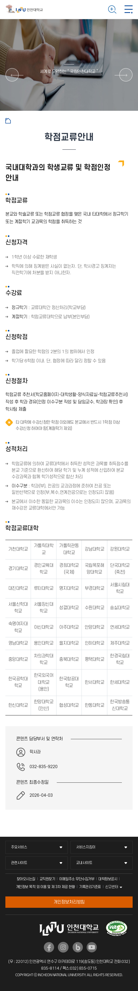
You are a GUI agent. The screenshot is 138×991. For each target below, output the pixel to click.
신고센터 (111, 887)
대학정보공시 (107, 879)
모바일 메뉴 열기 (129, 9)
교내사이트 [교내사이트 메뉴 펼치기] (84, 863)
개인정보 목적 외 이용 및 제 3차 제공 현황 (45, 887)
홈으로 (8, 120)
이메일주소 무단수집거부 (76, 879)
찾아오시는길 (26, 879)
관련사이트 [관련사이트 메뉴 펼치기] (19, 863)
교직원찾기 (47, 879)
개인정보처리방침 (69, 902)
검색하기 (112, 9)
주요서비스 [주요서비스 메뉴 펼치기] (19, 847)
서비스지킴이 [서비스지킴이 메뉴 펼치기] (85, 847)
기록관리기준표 (90, 887)
